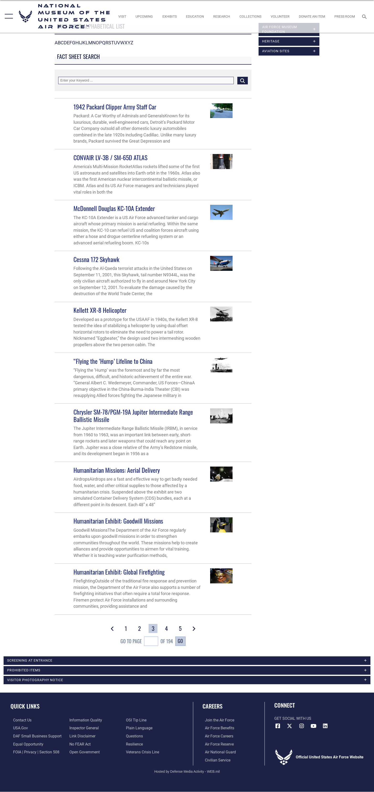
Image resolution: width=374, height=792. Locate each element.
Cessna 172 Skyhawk (96, 259)
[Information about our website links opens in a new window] (82, 737)
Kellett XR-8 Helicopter (99, 310)
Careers (213, 707)
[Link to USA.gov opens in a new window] (17, 728)
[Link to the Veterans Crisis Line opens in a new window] (143, 752)
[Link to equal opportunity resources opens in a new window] (25, 744)
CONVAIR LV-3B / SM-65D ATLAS (110, 157)
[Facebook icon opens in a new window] (277, 726)
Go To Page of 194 (146, 642)
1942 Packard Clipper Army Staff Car (114, 106)
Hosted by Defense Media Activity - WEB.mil (187, 772)
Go (180, 641)
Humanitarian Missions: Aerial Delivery (116, 470)
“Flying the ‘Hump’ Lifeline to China (112, 361)
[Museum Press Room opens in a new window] (344, 16)
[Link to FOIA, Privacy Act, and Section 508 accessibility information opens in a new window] (33, 752)
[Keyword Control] (146, 80)
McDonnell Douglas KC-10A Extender (114, 208)
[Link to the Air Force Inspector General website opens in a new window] (83, 728)
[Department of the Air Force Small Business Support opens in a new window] (34, 737)
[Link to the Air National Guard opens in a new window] (218, 752)
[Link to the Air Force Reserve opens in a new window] (217, 744)
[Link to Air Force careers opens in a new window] (217, 737)
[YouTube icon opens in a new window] (313, 726)
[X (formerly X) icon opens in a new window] (289, 726)
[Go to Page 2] (139, 628)
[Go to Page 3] (153, 628)
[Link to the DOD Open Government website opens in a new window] (84, 752)
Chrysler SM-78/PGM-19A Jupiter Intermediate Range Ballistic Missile (133, 415)
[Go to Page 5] (180, 628)
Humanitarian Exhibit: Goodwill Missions (118, 520)
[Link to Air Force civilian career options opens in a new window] (215, 760)
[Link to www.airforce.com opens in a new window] (217, 721)
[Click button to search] (242, 80)
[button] (8, 16)
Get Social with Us (292, 719)
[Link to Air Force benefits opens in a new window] (217, 728)
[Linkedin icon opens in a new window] (325, 726)
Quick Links (25, 707)
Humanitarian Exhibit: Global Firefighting (119, 571)
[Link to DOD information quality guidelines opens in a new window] (85, 721)
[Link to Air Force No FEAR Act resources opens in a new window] (79, 744)
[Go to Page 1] (125, 628)
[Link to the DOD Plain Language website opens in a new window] (140, 728)
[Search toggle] (365, 16)
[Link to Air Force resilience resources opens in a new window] (135, 744)
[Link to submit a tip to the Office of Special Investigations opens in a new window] (137, 721)
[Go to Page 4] (166, 628)
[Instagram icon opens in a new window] (301, 726)
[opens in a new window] (122, 16)
